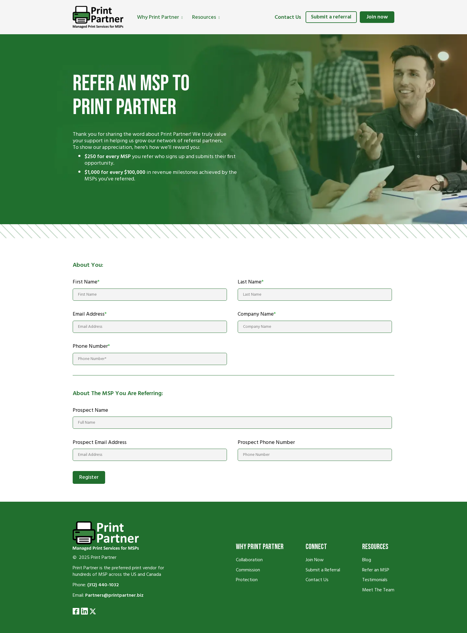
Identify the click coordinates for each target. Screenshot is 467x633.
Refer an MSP (375, 570)
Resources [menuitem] (204, 17)
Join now (377, 17)
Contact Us (288, 17)
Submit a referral (331, 17)
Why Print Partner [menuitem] (158, 17)
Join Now (315, 560)
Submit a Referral (323, 570)
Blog (366, 560)
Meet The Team (378, 590)
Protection (247, 580)
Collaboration (249, 560)
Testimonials (374, 580)
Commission (248, 570)
